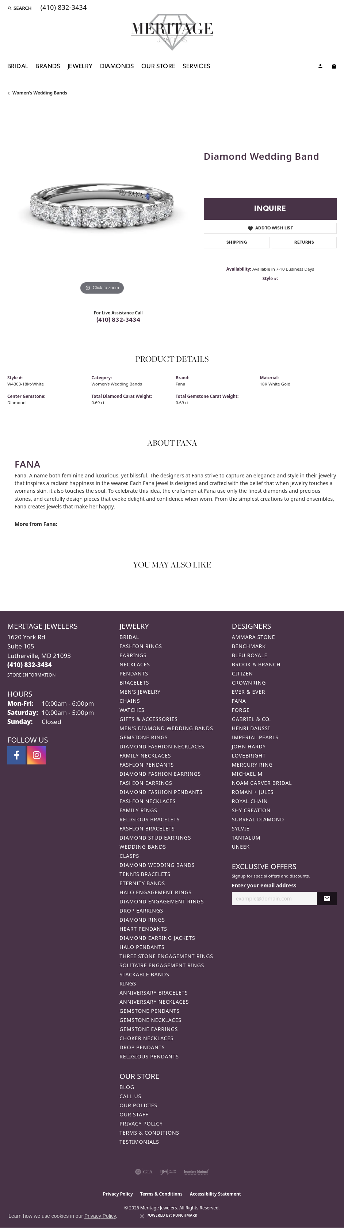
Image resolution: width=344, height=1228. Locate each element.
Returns (304, 242)
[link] (63, 8)
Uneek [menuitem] (241, 846)
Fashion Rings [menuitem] (140, 646)
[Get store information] (31, 675)
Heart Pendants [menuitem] (143, 928)
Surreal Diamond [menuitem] (258, 819)
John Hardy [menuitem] (249, 746)
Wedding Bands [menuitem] (142, 846)
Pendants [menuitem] (133, 673)
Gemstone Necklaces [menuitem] (150, 1019)
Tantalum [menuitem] (246, 837)
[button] (19, 8)
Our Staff (133, 1114)
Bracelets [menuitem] (134, 682)
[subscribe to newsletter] (327, 898)
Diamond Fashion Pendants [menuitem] (160, 792)
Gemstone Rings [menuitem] (143, 737)
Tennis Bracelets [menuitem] (144, 874)
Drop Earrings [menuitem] (141, 910)
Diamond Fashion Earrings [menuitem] (160, 773)
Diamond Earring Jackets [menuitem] (157, 937)
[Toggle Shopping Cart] (334, 67)
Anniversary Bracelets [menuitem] (153, 992)
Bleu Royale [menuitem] (250, 655)
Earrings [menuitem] (132, 655)
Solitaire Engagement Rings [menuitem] (161, 965)
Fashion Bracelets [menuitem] (147, 828)
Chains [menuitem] (129, 700)
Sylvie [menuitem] (240, 828)
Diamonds (117, 66)
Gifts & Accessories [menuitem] (148, 719)
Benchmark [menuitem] (249, 646)
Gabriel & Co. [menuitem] (251, 719)
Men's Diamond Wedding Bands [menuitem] (166, 728)
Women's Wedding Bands (39, 93)
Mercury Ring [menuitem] (252, 764)
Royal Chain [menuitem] (250, 801)
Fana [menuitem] (239, 700)
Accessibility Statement (215, 1194)
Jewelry (80, 66)
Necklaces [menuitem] (134, 664)
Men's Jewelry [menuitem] (139, 691)
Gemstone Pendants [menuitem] (149, 1010)
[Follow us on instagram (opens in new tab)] (36, 755)
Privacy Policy (141, 1123)
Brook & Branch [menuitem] (256, 664)
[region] (101, 202)
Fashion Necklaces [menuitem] (147, 801)
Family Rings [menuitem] (138, 810)
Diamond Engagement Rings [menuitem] (161, 901)
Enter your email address (264, 885)
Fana (180, 384)
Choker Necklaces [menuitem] (146, 1038)
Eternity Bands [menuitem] (142, 883)
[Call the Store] (29, 665)
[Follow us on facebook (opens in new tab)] (16, 755)
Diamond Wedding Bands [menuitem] (157, 864)
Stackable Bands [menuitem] (144, 974)
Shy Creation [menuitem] (251, 810)
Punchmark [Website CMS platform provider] (185, 1215)
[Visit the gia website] (144, 1171)
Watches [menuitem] (131, 709)
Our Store (158, 66)
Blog (126, 1087)
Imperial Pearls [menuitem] (255, 737)
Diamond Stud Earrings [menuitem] (155, 837)
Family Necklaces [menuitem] (145, 755)
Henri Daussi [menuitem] (251, 728)
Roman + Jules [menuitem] (253, 792)
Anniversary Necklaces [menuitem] (154, 1001)
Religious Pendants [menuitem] (149, 1056)
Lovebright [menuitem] (249, 755)
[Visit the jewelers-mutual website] (196, 1171)
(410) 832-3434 (118, 320)
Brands (47, 66)
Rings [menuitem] (127, 983)
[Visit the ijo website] (168, 1171)
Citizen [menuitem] (242, 673)
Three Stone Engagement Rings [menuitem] (166, 956)
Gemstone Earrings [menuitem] (148, 1029)
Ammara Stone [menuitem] (253, 637)
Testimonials (139, 1141)
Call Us (130, 1096)
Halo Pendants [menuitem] (141, 947)
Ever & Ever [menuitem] (248, 691)
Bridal (17, 66)
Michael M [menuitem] (247, 773)
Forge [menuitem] (241, 709)
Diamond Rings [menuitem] (142, 919)
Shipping (236, 242)
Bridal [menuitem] (129, 637)
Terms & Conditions (149, 1132)
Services (196, 66)
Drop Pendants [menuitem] (142, 1047)
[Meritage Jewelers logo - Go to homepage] (172, 32)
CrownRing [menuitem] (249, 682)
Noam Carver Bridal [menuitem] (262, 782)
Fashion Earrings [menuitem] (145, 782)
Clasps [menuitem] (129, 855)
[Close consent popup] (142, 1216)
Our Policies (138, 1105)
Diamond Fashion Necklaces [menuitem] (161, 746)
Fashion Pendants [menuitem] (146, 764)
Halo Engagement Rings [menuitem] (155, 892)
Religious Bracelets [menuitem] (149, 819)
